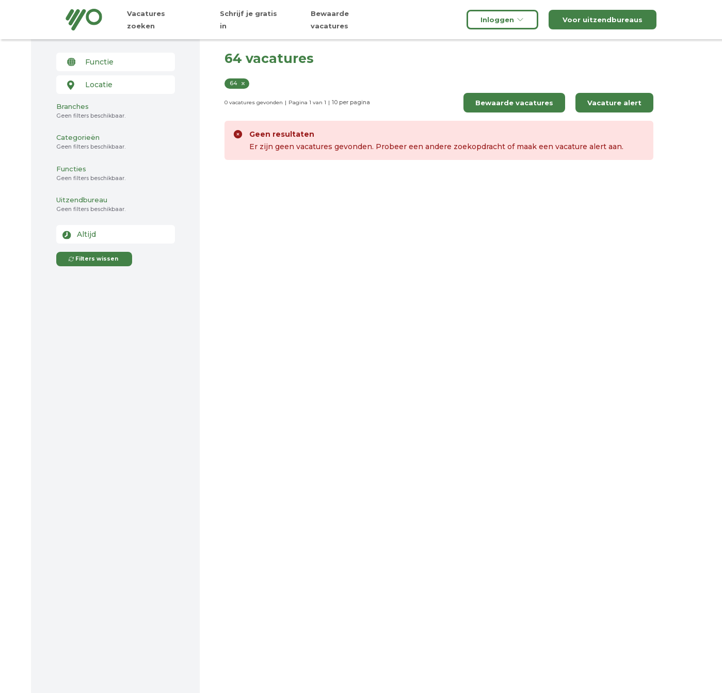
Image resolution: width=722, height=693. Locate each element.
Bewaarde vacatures (514, 103)
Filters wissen (93, 258)
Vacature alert (614, 103)
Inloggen (502, 19)
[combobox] (115, 62)
